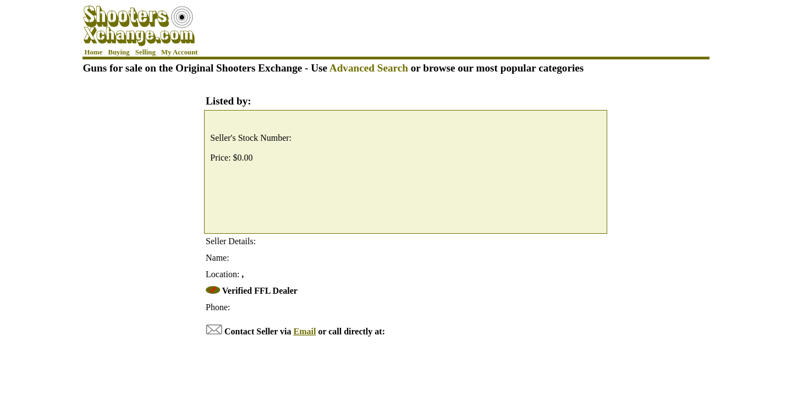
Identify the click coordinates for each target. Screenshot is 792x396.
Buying (118, 52)
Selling (145, 52)
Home (94, 52)
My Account (179, 52)
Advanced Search (368, 68)
